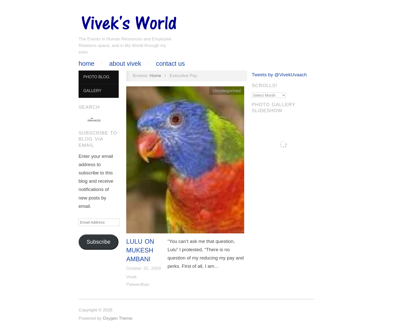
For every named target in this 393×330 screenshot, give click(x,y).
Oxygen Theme (117, 318)
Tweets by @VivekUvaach (279, 74)
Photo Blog (96, 77)
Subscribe (98, 242)
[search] (94, 121)
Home (86, 63)
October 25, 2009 (143, 268)
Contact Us (170, 63)
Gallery (92, 91)
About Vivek (125, 63)
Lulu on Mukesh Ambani (140, 250)
